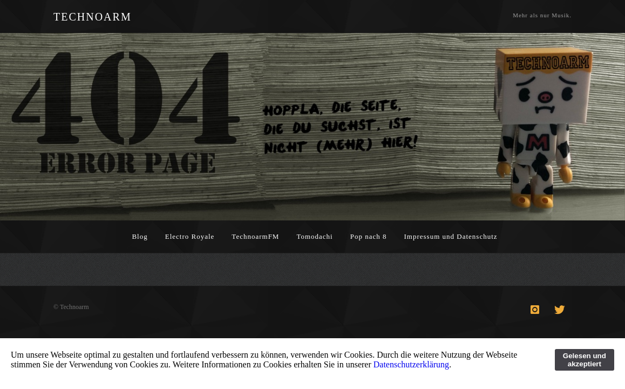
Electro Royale (190, 236)
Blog (139, 236)
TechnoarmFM (255, 236)
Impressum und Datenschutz (451, 236)
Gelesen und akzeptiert (584, 360)
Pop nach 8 (368, 236)
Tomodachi (314, 236)
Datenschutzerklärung (411, 364)
